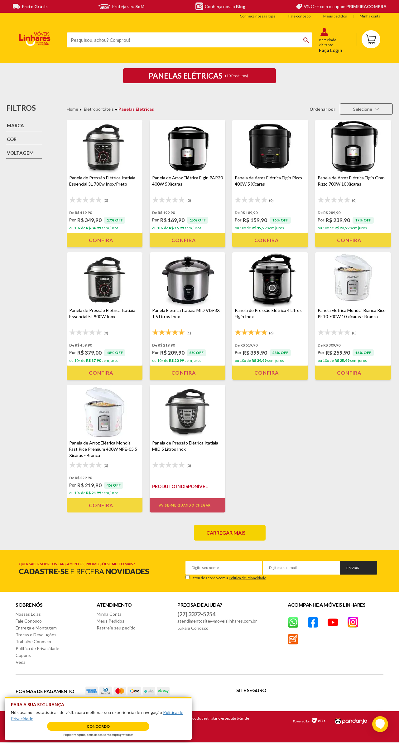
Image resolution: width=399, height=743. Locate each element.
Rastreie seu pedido (116, 627)
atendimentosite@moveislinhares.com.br (217, 621)
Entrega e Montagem (36, 627)
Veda (21, 662)
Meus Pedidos (110, 621)
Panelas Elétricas (136, 109)
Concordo (98, 726)
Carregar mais (226, 533)
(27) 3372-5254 (196, 614)
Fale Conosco (29, 621)
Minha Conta (109, 614)
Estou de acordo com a (228, 577)
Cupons (23, 655)
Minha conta (370, 16)
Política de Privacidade (247, 577)
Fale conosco (299, 16)
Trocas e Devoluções (36, 634)
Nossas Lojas (28, 614)
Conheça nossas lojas (258, 16)
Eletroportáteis (99, 109)
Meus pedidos (335, 16)
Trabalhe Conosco (33, 641)
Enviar (352, 568)
